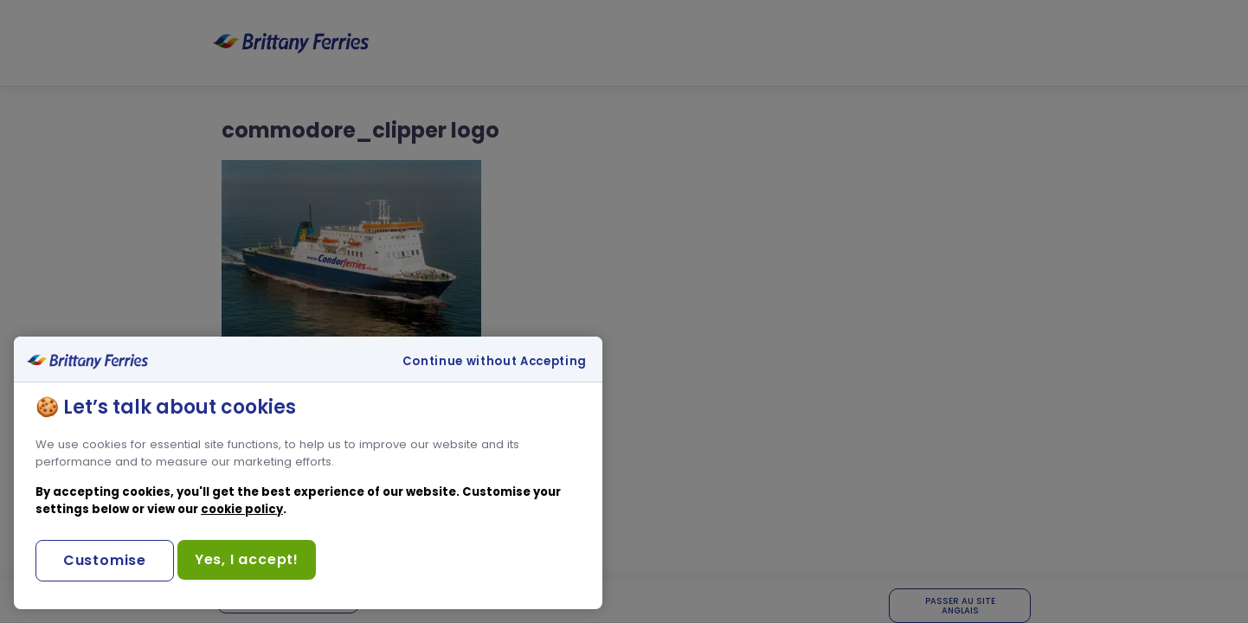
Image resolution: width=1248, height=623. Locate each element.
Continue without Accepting (494, 361)
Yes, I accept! (247, 559)
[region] (308, 473)
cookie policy (242, 509)
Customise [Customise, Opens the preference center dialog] (104, 560)
